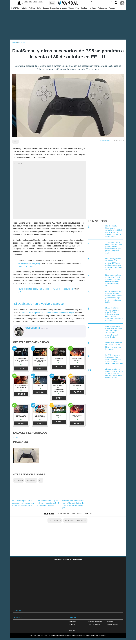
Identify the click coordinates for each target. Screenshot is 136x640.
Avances (63, 8)
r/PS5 (20, 292)
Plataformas (102, 8)
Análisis (32, 8)
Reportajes (54, 8)
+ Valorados (61, 514)
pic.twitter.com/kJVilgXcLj (29, 263)
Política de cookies (112, 624)
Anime (35, 2)
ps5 (40, 480)
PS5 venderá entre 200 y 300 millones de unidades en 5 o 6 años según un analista (48, 503)
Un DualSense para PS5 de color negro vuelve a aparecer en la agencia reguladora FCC (23, 503)
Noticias (24, 8)
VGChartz (72, 630)
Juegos (46, 8)
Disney (41, 2)
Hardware (92, 8)
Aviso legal (110, 621)
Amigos (79, 514)
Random (84, 8)
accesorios (18, 480)
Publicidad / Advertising (95, 621)
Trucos (71, 8)
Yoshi (26, 2)
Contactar (72, 624)
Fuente (15, 437)
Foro (77, 8)
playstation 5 (31, 480)
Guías (39, 8)
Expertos (71, 514)
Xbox (30, 2)
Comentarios (49, 514)
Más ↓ (52, 3)
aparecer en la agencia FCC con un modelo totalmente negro (47, 313)
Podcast (112, 8)
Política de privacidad (94, 624)
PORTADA (15, 8)
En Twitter (88, 514)
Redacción (72, 621)
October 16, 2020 (25, 266)
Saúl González (105, 140)
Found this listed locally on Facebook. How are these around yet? (46, 289)
